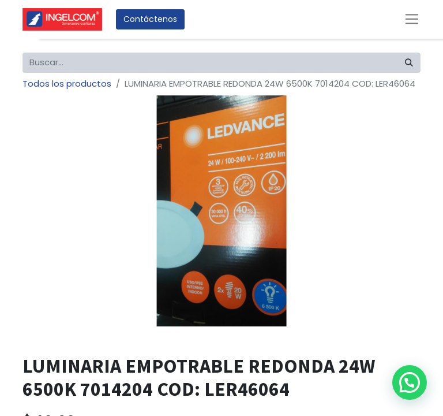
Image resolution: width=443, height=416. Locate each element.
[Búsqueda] (409, 63)
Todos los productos (66, 83)
